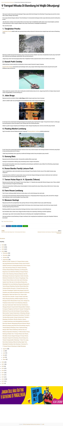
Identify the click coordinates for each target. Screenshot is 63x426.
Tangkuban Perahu (7, 31)
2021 (3, 364)
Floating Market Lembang (34, 131)
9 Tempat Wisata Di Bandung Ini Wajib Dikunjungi (14, 346)
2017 (3, 372)
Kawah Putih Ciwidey (7, 66)
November (5, 255)
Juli (4, 350)
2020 (3, 366)
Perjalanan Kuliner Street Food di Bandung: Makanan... (15, 302)
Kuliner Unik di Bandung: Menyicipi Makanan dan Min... (15, 273)
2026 (3, 245)
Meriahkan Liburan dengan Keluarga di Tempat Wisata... (16, 335)
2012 (3, 383)
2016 (3, 374)
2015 (3, 377)
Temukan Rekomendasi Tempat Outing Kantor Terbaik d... (16, 317)
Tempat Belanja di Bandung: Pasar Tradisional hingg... (15, 327)
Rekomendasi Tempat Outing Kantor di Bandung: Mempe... (16, 313)
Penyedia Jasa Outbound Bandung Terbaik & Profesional (16, 292)
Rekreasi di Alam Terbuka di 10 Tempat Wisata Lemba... (16, 261)
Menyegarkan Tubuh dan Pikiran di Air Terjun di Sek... (15, 294)
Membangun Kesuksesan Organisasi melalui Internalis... (16, 276)
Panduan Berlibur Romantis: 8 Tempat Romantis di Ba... (16, 288)
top (43, 424)
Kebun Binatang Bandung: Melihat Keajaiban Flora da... (15, 298)
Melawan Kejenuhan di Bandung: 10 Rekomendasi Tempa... (16, 331)
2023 (3, 251)
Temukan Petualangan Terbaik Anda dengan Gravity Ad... (16, 290)
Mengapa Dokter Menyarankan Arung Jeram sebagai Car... (16, 300)
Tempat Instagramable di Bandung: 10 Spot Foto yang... (16, 340)
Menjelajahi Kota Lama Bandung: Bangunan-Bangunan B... (16, 284)
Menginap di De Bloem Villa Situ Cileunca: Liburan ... (15, 319)
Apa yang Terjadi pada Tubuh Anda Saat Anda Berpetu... (16, 304)
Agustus (5, 348)
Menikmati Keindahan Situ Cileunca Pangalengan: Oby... (16, 278)
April (4, 357)
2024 (3, 249)
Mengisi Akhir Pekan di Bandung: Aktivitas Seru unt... (15, 329)
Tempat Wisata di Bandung (9, 2)
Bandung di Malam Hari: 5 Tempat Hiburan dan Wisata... (16, 333)
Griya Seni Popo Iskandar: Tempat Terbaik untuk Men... (15, 296)
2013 (3, 381)
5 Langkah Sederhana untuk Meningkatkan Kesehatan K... (16, 321)
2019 (3, 368)
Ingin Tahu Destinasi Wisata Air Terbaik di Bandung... (15, 267)
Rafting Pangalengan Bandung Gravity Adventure (31, 424)
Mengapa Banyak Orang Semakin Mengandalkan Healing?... (16, 307)
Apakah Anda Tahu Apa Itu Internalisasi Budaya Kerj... (15, 282)
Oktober (5, 257)
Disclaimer (2, 238)
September (5, 259)
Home (3, 2)
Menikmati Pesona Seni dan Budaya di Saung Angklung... (16, 311)
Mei (4, 355)
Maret (4, 359)
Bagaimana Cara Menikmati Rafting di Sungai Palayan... (16, 271)
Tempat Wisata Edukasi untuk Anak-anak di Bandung (15, 280)
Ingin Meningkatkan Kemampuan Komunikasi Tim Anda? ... (16, 315)
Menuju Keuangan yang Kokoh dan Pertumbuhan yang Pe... (16, 325)
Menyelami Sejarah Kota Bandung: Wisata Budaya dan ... (16, 338)
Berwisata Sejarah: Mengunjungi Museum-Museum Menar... (16, 323)
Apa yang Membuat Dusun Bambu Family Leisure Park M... (16, 263)
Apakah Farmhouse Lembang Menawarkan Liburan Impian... (17, 265)
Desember (5, 253)
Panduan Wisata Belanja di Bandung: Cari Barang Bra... (15, 269)
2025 (3, 247)
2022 (3, 362)
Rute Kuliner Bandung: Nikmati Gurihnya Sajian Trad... (15, 342)
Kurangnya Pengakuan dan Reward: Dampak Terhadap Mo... (17, 309)
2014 (3, 379)
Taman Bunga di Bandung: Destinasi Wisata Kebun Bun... (16, 286)
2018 (3, 370)
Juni (4, 353)
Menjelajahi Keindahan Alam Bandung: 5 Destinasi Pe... (15, 344)
